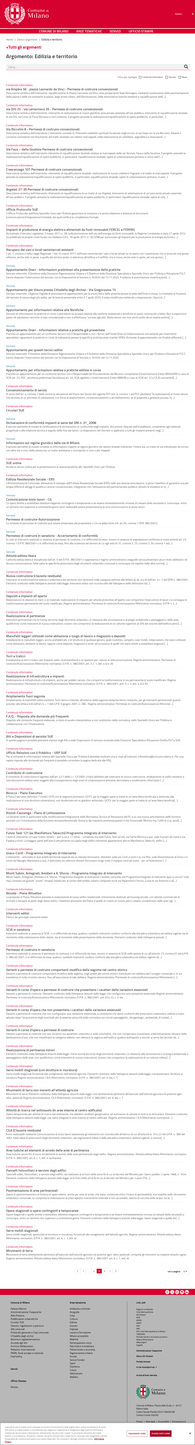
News (184, 77)
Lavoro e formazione (80, 1332)
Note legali (151, 1421)
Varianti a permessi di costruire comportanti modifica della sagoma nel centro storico (66, 969)
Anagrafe (74, 1312)
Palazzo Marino (18, 1308)
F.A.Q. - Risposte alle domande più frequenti (37, 716)
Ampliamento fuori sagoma (25, 696)
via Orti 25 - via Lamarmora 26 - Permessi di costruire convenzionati (54, 108)
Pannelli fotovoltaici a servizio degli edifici (36, 1170)
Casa (72, 1315)
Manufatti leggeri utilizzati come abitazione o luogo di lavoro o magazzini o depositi (65, 635)
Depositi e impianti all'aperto (26, 595)
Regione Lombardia (144, 1309)
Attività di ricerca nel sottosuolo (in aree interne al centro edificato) (54, 1110)
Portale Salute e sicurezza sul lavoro (151, 1336)
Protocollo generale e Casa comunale (30, 1332)
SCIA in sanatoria (18, 929)
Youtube (177, 1292)
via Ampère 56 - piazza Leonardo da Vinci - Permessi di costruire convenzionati (62, 89)
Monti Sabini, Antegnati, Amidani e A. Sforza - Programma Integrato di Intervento (64, 873)
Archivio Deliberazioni (22, 1346)
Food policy (16, 1356)
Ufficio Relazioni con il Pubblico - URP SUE (36, 752)
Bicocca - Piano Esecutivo (24, 792)
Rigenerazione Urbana (81, 1353)
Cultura (74, 1319)
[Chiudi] (190, 1433)
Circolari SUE (15, 410)
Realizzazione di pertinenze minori (30, 1049)
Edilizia (73, 1322)
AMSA (139, 1320)
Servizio (172, 77)
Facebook (167, 1292)
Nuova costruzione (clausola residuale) (33, 575)
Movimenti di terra (19, 1250)
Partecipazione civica (80, 1342)
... (88, 1271)
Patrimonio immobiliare (82, 1346)
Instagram (182, 1292)
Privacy (139, 1421)
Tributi (73, 1370)
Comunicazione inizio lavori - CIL (29, 499)
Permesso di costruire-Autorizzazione (33, 519)
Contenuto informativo (152, 77)
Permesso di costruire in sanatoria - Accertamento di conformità (52, 535)
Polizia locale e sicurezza (82, 1349)
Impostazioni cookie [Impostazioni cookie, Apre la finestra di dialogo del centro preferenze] (137, 1433)
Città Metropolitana (144, 1312)
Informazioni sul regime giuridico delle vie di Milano (43, 442)
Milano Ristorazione (144, 1339)
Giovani (74, 1325)
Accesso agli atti (19, 1342)
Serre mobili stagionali (22, 1230)
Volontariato (76, 1373)
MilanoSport (141, 1342)
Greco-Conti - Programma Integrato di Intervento (41, 852)
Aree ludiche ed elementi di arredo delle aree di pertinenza (47, 1150)
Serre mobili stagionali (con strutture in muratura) (41, 1069)
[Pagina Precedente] (77, 1271)
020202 (154, 1415)
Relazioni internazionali (23, 1349)
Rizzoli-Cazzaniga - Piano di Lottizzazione (35, 812)
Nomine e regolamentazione (25, 1339)
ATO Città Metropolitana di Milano (150, 1331)
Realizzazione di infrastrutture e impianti (35, 676)
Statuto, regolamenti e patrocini (27, 1325)
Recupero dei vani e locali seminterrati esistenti (40, 249)
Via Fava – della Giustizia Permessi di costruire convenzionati (49, 149)
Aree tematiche (89, 31)
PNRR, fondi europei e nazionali (27, 1353)
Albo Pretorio (17, 1315)
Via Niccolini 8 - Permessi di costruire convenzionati (43, 129)
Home (9, 39)
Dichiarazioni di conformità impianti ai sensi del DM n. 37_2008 (51, 422)
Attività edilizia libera (21, 555)
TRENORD (140, 1334)
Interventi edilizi (17, 913)
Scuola (73, 1356)
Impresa (74, 1329)
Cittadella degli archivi (22, 1336)
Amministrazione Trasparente (26, 1312)
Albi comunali (18, 1329)
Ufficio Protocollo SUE (22, 209)
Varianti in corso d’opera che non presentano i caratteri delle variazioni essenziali (63, 1009)
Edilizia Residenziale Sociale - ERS (30, 479)
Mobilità (74, 1339)
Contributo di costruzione (24, 772)
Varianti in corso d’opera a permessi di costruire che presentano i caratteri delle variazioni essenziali (77, 989)
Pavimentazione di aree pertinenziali (32, 1190)
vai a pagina (174, 1271)
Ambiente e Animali (80, 1308)
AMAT (138, 1323)
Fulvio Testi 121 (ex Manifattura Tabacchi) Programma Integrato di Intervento (61, 832)
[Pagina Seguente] (116, 1271)
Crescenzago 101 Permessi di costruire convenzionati (44, 169)
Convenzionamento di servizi (26, 390)
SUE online (13, 462)
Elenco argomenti (27, 39)
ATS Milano (141, 1314)
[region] (97, 1434)
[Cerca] (186, 67)
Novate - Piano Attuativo (24, 893)
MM (138, 1328)
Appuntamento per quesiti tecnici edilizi (34, 349)
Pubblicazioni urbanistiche (24, 1319)
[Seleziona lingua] (184, 13)
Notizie (14, 1387)
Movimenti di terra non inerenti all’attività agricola (42, 1089)
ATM (138, 1317)
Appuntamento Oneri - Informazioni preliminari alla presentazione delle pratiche (63, 269)
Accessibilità (163, 1421)
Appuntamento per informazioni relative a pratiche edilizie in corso (53, 369)
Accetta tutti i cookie (161, 1433)
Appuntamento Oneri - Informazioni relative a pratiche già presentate (55, 329)
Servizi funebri (77, 1360)
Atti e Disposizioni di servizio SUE (29, 736)
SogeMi (139, 1345)
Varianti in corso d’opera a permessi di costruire (40, 1029)
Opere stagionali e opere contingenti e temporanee (42, 1210)
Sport (72, 1363)
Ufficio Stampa (141, 31)
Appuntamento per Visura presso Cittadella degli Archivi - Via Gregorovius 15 (61, 289)
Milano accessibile (79, 1336)
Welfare (74, 1377)
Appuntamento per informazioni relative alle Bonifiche (44, 309)
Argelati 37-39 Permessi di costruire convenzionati (42, 189)
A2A (138, 1325)
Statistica (75, 1366)
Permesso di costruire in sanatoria (30, 949)
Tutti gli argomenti (24, 47)
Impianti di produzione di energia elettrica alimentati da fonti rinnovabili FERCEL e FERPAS (70, 229)
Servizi (115, 31)
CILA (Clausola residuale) (23, 1130)
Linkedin (187, 1292)
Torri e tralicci (15, 655)
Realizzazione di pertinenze (25, 615)
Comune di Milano (53, 31)
